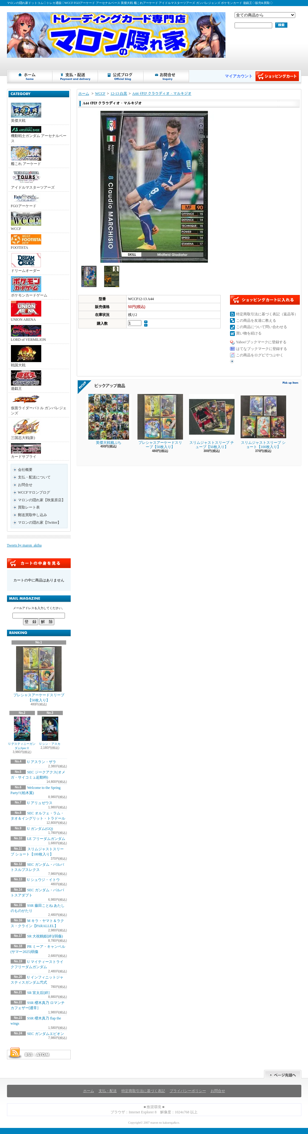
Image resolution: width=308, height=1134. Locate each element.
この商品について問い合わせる (261, 327)
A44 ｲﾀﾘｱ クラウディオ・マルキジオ (161, 93)
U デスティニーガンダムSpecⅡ (22, 733)
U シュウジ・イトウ (43, 880)
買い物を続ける (249, 333)
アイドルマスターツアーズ (33, 179)
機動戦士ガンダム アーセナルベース (38, 134)
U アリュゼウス (40, 803)
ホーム (30, 76)
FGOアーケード (26, 200)
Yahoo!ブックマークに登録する (261, 342)
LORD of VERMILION (28, 333)
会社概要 (25, 470)
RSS (28, 1054)
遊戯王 (26, 380)
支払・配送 (108, 1091)
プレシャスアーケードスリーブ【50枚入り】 (38, 674)
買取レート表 (29, 507)
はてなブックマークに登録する (261, 349)
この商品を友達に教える (256, 320)
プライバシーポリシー (188, 1091)
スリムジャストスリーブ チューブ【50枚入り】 (212, 421)
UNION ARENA (26, 311)
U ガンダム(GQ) (40, 829)
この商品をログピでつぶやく (259, 355)
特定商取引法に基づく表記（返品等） (267, 314)
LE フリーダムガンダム (46, 839)
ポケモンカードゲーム (29, 286)
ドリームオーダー (26, 263)
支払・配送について (75, 76)
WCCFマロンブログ (34, 492)
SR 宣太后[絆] (38, 993)
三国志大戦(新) (26, 429)
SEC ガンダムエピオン (45, 1034)
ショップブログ (121, 76)
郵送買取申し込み (32, 515)
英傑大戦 (26, 113)
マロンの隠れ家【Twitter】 (39, 522)
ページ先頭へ (282, 1074)
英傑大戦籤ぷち (108, 419)
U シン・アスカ (50, 731)
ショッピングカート (277, 76)
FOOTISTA (26, 242)
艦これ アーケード (26, 156)
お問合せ (166, 76)
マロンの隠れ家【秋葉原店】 (41, 500)
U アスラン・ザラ (41, 762)
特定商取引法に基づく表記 (143, 1091)
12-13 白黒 (118, 93)
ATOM (43, 1054)
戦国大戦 (26, 356)
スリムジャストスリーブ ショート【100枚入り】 (263, 421)
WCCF (26, 221)
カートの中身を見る (39, 563)
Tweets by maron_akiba (24, 545)
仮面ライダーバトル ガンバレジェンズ (38, 404)
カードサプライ (26, 451)
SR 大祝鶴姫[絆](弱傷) (45, 936)
